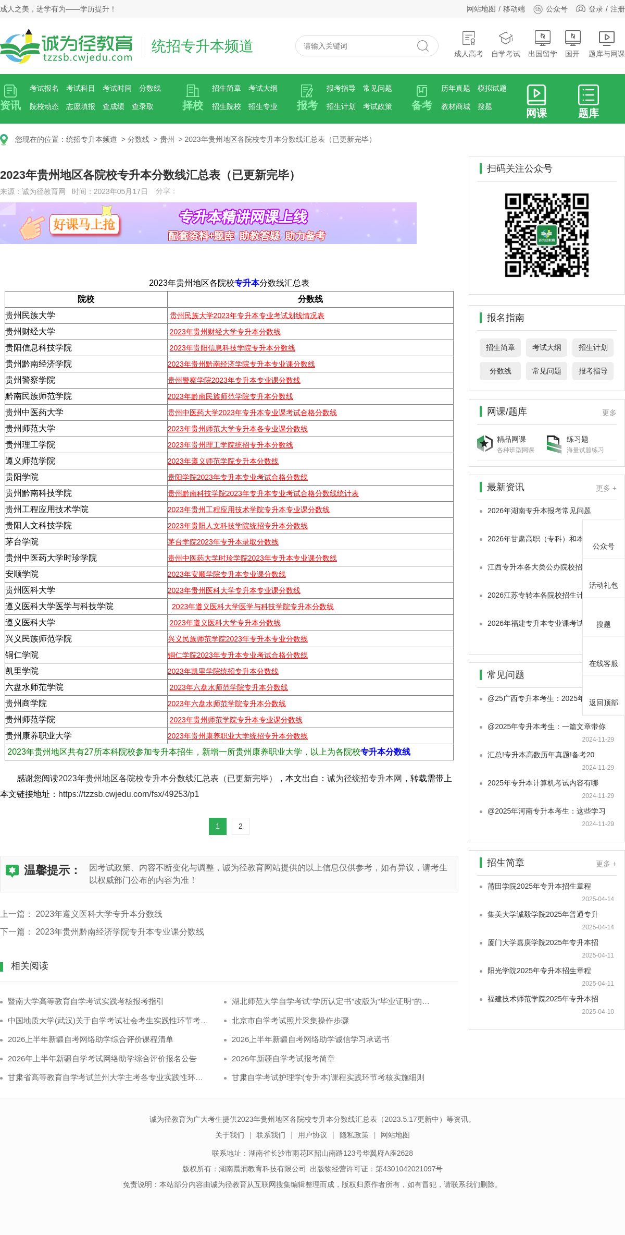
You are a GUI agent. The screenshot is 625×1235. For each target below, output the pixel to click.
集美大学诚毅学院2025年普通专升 (543, 914)
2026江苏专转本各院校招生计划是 (543, 595)
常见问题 (377, 88)
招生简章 (226, 88)
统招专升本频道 (91, 139)
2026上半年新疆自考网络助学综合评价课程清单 (90, 1039)
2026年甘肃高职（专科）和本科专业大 (550, 539)
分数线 (150, 88)
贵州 (167, 139)
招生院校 (226, 106)
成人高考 (468, 44)
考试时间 (117, 88)
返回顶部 (603, 694)
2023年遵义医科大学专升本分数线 (98, 914)
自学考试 (505, 44)
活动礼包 (603, 576)
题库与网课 (607, 44)
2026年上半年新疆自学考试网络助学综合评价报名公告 (102, 1058)
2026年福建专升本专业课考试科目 (543, 623)
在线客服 (603, 655)
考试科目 (80, 88)
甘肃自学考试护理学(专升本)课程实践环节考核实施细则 (328, 1077)
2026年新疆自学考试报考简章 (283, 1058)
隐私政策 (354, 1135)
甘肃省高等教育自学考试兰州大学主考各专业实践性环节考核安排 (108, 1077)
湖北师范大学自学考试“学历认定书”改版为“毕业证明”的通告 (332, 1001)
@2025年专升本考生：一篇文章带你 (547, 726)
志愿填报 (80, 106)
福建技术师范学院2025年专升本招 (543, 999)
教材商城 (455, 106)
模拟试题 (492, 88)
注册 (617, 9)
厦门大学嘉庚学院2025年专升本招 (543, 942)
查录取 (143, 106)
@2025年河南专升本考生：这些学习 (547, 811)
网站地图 (481, 9)
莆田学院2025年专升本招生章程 (539, 886)
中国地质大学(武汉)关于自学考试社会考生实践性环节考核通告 (108, 1020)
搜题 (485, 106)
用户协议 (312, 1135)
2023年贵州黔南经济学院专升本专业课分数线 (119, 931)
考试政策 (377, 106)
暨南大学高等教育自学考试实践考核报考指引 (86, 1001)
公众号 (550, 9)
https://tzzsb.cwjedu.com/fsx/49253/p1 (128, 794)
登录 (596, 9)
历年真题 (455, 88)
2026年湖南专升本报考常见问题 (539, 510)
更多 (609, 412)
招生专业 (263, 106)
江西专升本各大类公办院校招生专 (542, 567)
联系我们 (270, 1135)
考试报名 (44, 88)
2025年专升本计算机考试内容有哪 (543, 783)
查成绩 (113, 106)
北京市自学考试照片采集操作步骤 (290, 1020)
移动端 (514, 9)
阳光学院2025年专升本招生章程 (539, 970)
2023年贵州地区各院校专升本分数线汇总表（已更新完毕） (280, 139)
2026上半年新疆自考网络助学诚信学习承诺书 (311, 1039)
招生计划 (341, 106)
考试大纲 (263, 88)
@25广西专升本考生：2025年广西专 (547, 698)
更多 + (606, 488)
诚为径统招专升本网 (364, 778)
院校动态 (44, 106)
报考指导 (341, 88)
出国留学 (542, 44)
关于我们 (229, 1135)
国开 (573, 44)
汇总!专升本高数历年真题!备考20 (541, 754)
